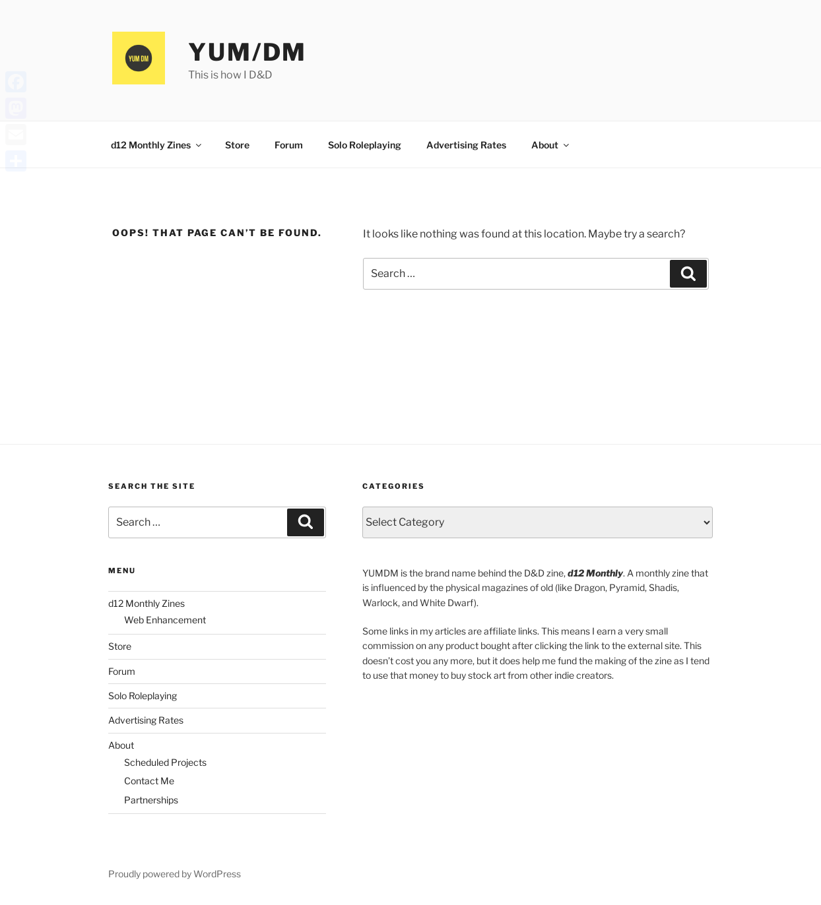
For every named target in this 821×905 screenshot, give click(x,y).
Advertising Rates (466, 144)
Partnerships (151, 799)
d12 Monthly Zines (157, 144)
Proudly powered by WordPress (174, 873)
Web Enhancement (165, 619)
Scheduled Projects (165, 762)
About (551, 144)
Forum (289, 144)
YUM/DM (247, 52)
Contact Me (149, 780)
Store (237, 144)
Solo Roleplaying (364, 144)
